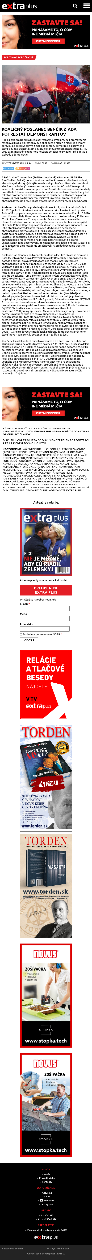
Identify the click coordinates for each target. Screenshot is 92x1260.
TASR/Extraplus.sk (19, 163)
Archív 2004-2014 (47, 1219)
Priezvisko (26, 624)
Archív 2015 (47, 1215)
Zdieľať (8, 168)
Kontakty (47, 1182)
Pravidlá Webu (47, 1178)
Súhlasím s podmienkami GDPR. (42, 634)
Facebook (49, 1200)
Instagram (47, 1204)
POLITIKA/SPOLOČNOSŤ (18, 57)
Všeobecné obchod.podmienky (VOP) (47, 1230)
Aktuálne (47, 1193)
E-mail (25, 603)
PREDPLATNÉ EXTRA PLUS (46, 590)
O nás (47, 1174)
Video (47, 1196)
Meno (23, 613)
